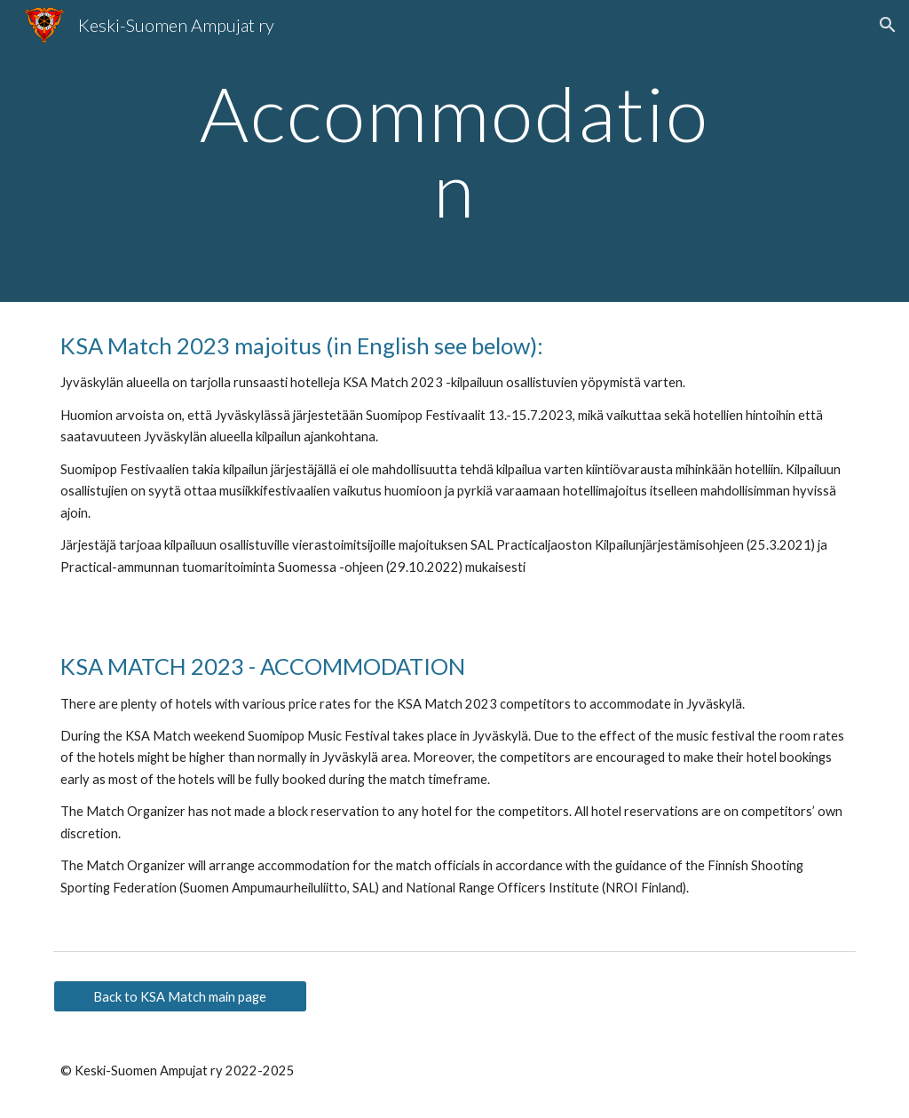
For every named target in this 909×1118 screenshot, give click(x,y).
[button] (887, 25)
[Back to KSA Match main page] (180, 996)
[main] (454, 151)
